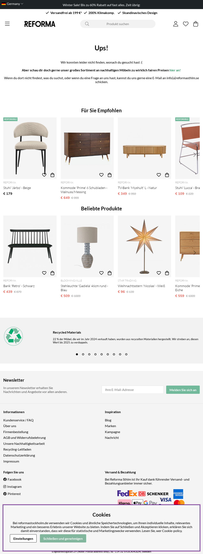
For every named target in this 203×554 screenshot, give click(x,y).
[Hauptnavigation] (7, 24)
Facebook (14, 479)
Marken (110, 426)
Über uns (9, 426)
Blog (108, 420)
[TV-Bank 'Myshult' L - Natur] (144, 148)
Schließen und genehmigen (63, 538)
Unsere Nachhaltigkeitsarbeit (24, 443)
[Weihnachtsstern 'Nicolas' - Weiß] (144, 246)
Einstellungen (23, 538)
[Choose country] (11, 4)
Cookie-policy (172, 531)
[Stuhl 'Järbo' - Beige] (30, 148)
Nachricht (112, 437)
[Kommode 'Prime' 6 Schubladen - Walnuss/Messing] (87, 148)
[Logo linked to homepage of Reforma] (39, 24)
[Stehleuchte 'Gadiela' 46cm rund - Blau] (87, 246)
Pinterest (14, 494)
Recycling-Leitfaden (17, 449)
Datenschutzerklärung (19, 455)
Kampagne (112, 432)
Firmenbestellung (15, 432)
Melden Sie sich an (182, 390)
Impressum (11, 461)
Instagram (14, 486)
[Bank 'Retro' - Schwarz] (30, 246)
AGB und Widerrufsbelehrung (24, 437)
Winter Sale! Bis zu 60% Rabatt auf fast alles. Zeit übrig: (101, 5)
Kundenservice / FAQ (18, 420)
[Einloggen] (176, 24)
